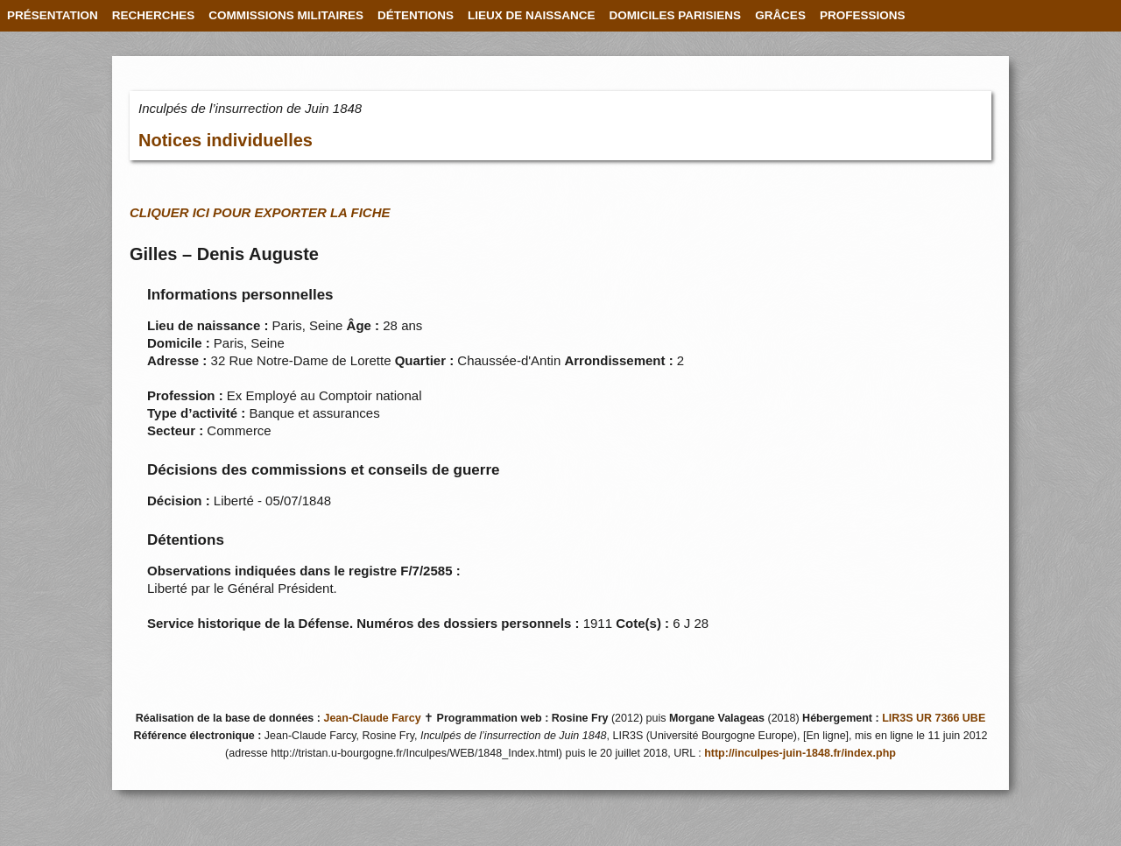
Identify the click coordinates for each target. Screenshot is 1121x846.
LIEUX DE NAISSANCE (532, 15)
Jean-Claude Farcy (371, 718)
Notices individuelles (225, 140)
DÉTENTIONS (415, 15)
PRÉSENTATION (52, 15)
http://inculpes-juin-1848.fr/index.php (800, 753)
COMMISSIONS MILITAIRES (285, 15)
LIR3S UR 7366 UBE (933, 718)
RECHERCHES (153, 15)
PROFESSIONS (863, 15)
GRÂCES (780, 15)
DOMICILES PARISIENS (676, 15)
